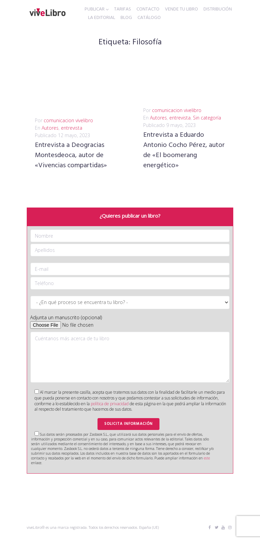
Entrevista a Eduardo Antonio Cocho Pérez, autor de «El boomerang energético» (184, 150)
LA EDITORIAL (101, 18)
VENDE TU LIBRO (181, 9)
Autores (50, 128)
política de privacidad (110, 404)
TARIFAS (122, 9)
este (207, 458)
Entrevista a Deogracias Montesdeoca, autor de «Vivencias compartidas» (71, 155)
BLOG (126, 18)
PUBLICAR (95, 9)
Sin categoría (207, 117)
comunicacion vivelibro (68, 120)
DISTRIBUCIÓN (217, 9)
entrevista (71, 128)
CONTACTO (147, 9)
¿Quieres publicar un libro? (130, 215)
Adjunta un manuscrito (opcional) (66, 317)
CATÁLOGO (149, 18)
